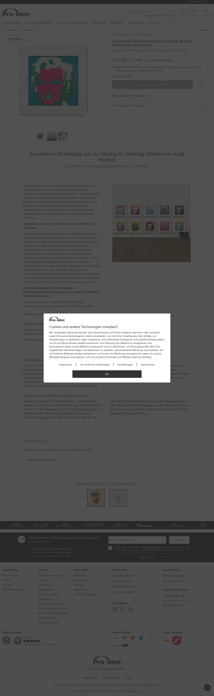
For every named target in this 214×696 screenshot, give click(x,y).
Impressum (65, 364)
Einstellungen (125, 364)
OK (107, 374)
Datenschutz (148, 364)
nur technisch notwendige (95, 364)
